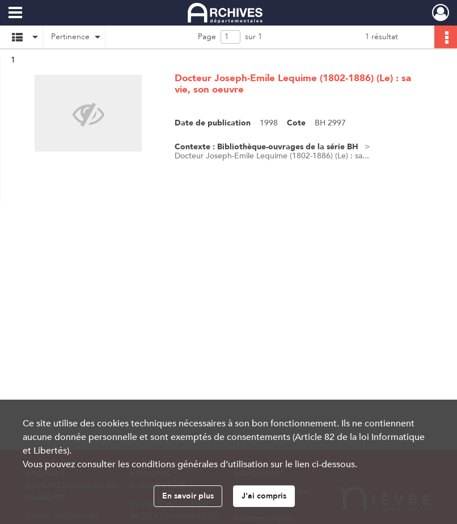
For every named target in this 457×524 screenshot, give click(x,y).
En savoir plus (188, 496)
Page (207, 36)
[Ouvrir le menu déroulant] (15, 13)
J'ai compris (264, 496)
